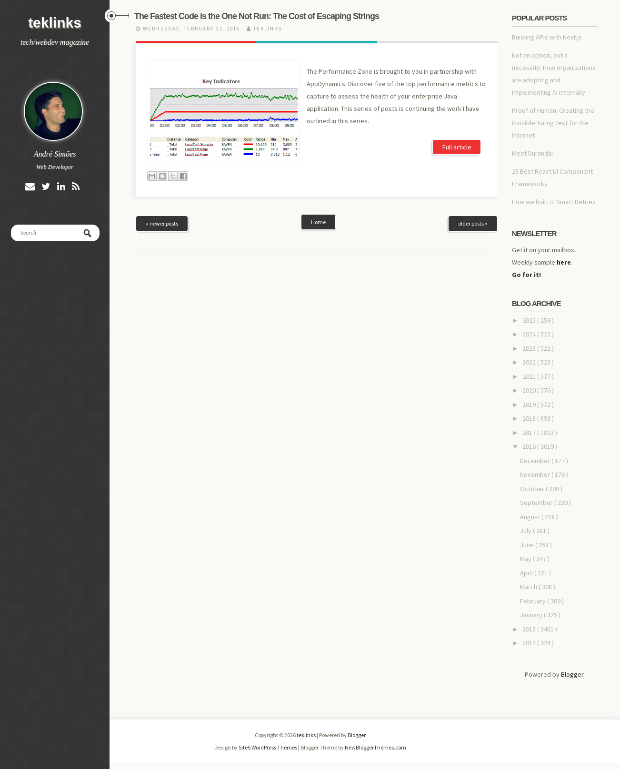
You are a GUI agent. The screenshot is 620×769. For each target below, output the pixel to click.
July (526, 530)
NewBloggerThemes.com (375, 747)
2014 (529, 643)
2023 (529, 348)
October (533, 488)
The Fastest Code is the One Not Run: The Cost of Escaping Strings (256, 16)
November (535, 474)
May (526, 558)
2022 (529, 362)
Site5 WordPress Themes (268, 747)
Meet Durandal (532, 153)
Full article (456, 147)
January (532, 615)
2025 (529, 320)
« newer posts (162, 223)
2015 (529, 629)
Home (318, 222)
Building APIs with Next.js (547, 37)
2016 (529, 446)
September (537, 502)
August (530, 517)
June (527, 545)
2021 (529, 376)
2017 (529, 432)
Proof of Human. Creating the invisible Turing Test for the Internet (553, 122)
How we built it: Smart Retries (554, 201)
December (535, 460)
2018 (529, 418)
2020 (529, 390)
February (533, 601)
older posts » (473, 223)
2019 (529, 404)
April (527, 573)
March (529, 586)
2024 (529, 334)
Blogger (572, 674)
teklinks (54, 22)
